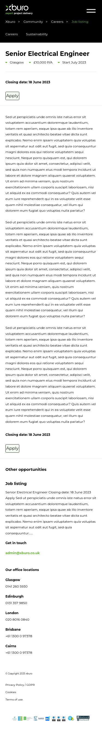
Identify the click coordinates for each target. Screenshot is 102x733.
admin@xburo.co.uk (22, 555)
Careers (11, 34)
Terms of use (14, 701)
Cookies (10, 694)
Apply (18, 96)
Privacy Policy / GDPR (20, 686)
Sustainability (37, 34)
